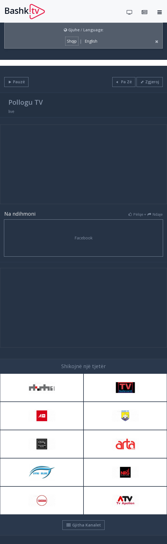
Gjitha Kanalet (83, 525)
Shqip (72, 41)
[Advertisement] (83, 164)
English (91, 41)
